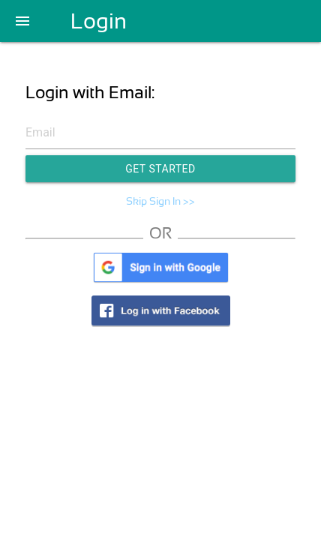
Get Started (160, 169)
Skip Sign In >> (160, 201)
